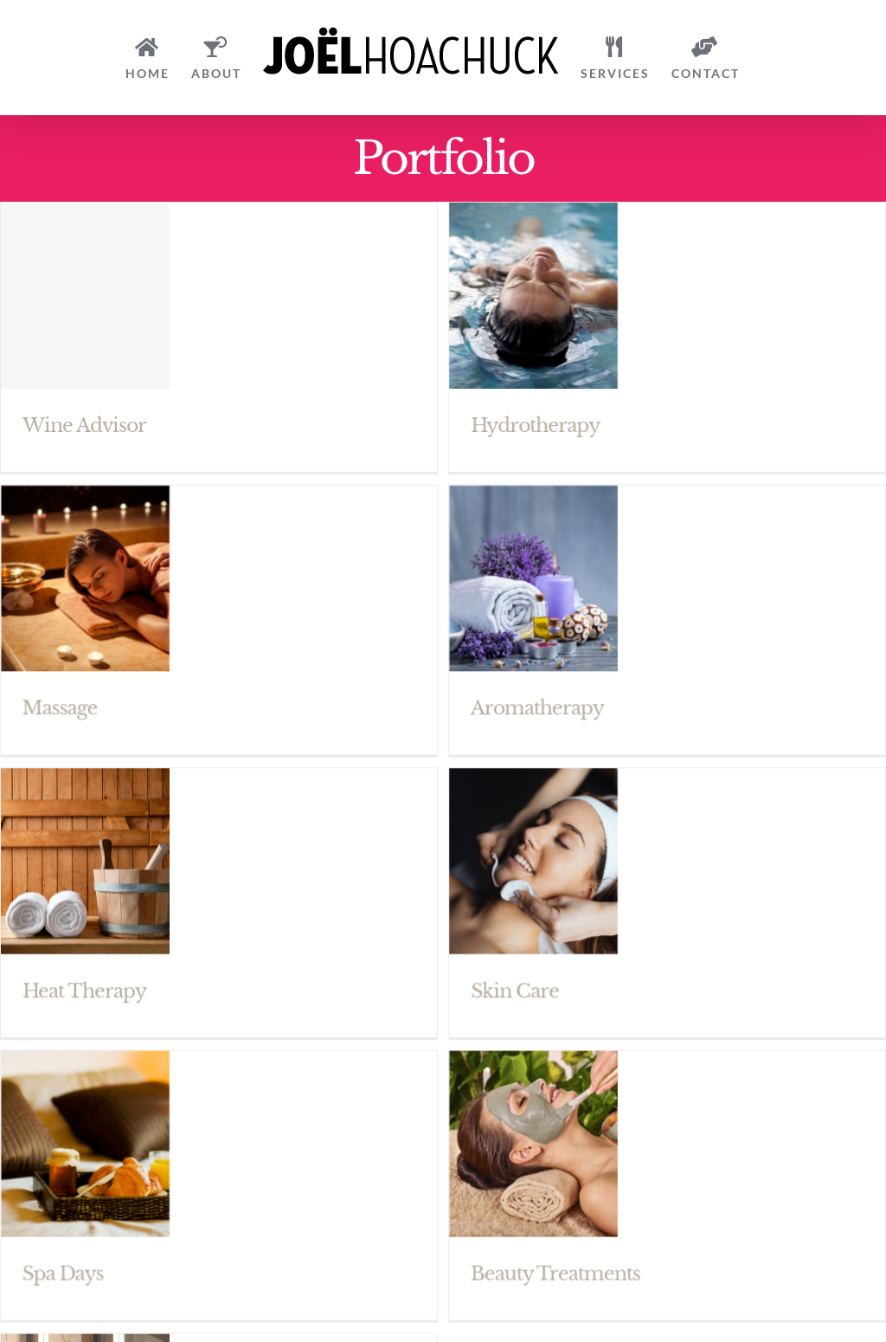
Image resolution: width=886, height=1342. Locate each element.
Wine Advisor (84, 425)
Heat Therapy (84, 969)
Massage (94, 687)
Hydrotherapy (517, 425)
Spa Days (97, 1230)
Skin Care (497, 969)
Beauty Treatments (572, 1230)
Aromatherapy (553, 687)
